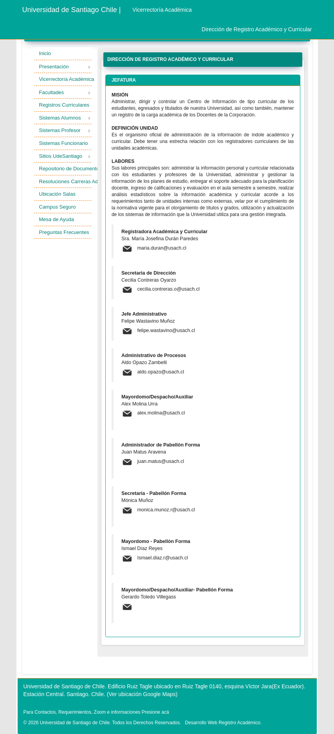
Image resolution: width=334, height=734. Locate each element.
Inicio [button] (45, 53)
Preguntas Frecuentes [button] (64, 232)
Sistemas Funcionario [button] (63, 143)
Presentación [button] (54, 67)
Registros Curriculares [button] (64, 105)
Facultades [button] (51, 92)
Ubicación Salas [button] (57, 194)
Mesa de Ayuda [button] (56, 219)
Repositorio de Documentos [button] (65, 168)
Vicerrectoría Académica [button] (65, 79)
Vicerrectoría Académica (161, 10)
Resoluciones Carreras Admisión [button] (65, 181)
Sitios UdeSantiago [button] (61, 156)
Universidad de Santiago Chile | (71, 10)
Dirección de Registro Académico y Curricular (257, 29)
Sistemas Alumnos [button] (60, 118)
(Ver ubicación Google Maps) (142, 694)
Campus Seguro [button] (57, 207)
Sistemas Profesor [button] (60, 130)
